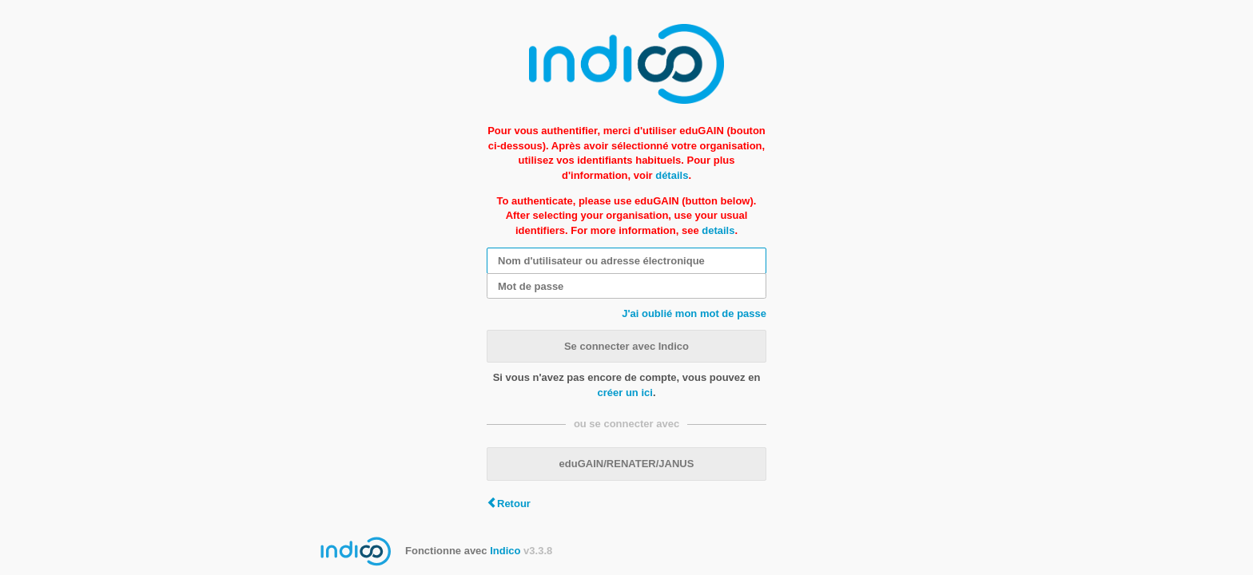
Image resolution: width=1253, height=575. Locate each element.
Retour (514, 504)
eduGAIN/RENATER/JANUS (626, 464)
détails (671, 175)
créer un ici (625, 393)
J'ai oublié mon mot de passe (694, 313)
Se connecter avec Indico (626, 346)
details (718, 230)
